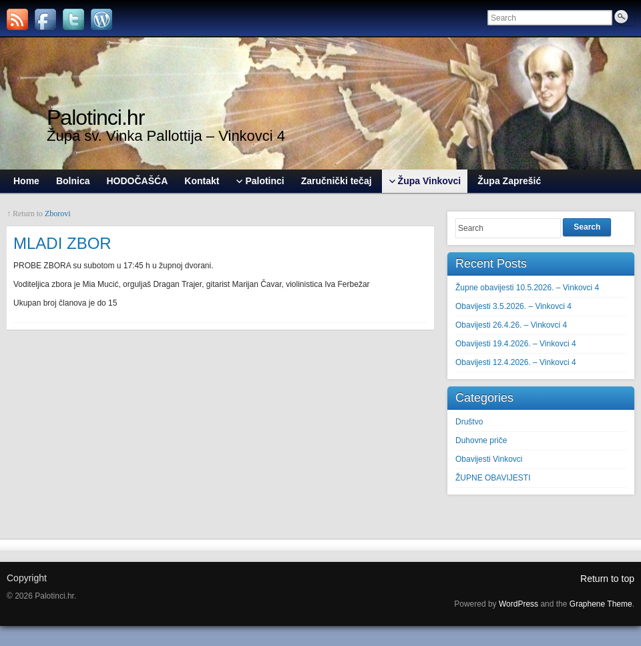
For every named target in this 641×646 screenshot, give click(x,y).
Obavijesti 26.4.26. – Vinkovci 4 (511, 325)
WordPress (518, 604)
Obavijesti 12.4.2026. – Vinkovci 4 (515, 362)
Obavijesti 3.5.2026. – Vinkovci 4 (513, 306)
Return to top (607, 578)
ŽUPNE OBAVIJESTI (492, 477)
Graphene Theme (601, 604)
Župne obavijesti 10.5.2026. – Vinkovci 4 (527, 287)
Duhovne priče (481, 440)
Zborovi (58, 213)
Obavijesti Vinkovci (489, 459)
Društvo (469, 421)
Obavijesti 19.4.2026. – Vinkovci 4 (515, 343)
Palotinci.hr (95, 117)
